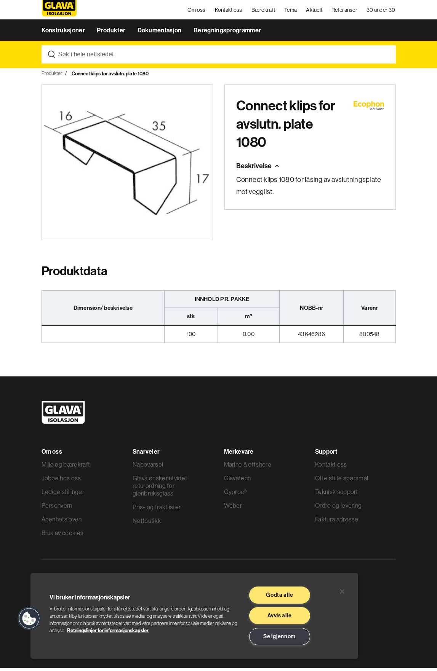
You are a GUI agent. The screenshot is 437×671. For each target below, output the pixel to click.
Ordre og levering (338, 508)
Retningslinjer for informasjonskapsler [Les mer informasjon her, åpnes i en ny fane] (108, 630)
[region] (194, 616)
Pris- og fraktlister (157, 510)
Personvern (57, 508)
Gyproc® (235, 495)
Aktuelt (315, 11)
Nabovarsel (148, 467)
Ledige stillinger (63, 495)
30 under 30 (381, 11)
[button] (29, 618)
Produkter (111, 33)
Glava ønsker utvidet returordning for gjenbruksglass (160, 488)
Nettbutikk (147, 524)
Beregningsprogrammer (227, 33)
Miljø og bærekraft (66, 467)
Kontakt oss (229, 11)
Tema (291, 11)
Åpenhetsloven (62, 522)
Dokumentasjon (160, 33)
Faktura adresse (337, 522)
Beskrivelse (254, 169)
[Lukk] (342, 591)
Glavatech (237, 481)
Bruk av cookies (63, 536)
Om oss (197, 11)
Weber (233, 508)
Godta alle (279, 594)
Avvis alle (279, 615)
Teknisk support (336, 495)
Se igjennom (279, 636)
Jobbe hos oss (61, 481)
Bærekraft (264, 11)
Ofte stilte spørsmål (341, 481)
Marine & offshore (247, 467)
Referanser (345, 11)
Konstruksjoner (64, 33)
